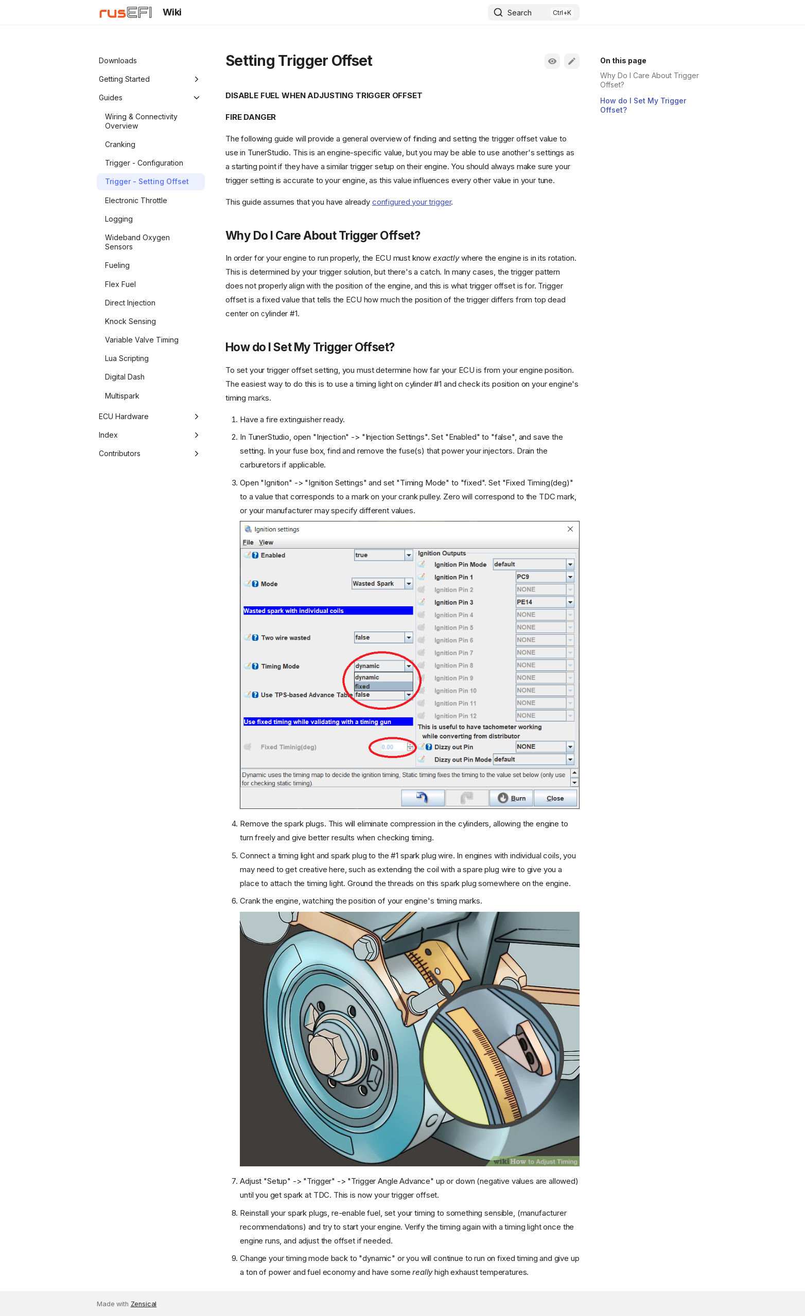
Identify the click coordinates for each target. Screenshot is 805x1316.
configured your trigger (411, 202)
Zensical (144, 1304)
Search (519, 12)
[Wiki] (125, 12)
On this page (623, 60)
